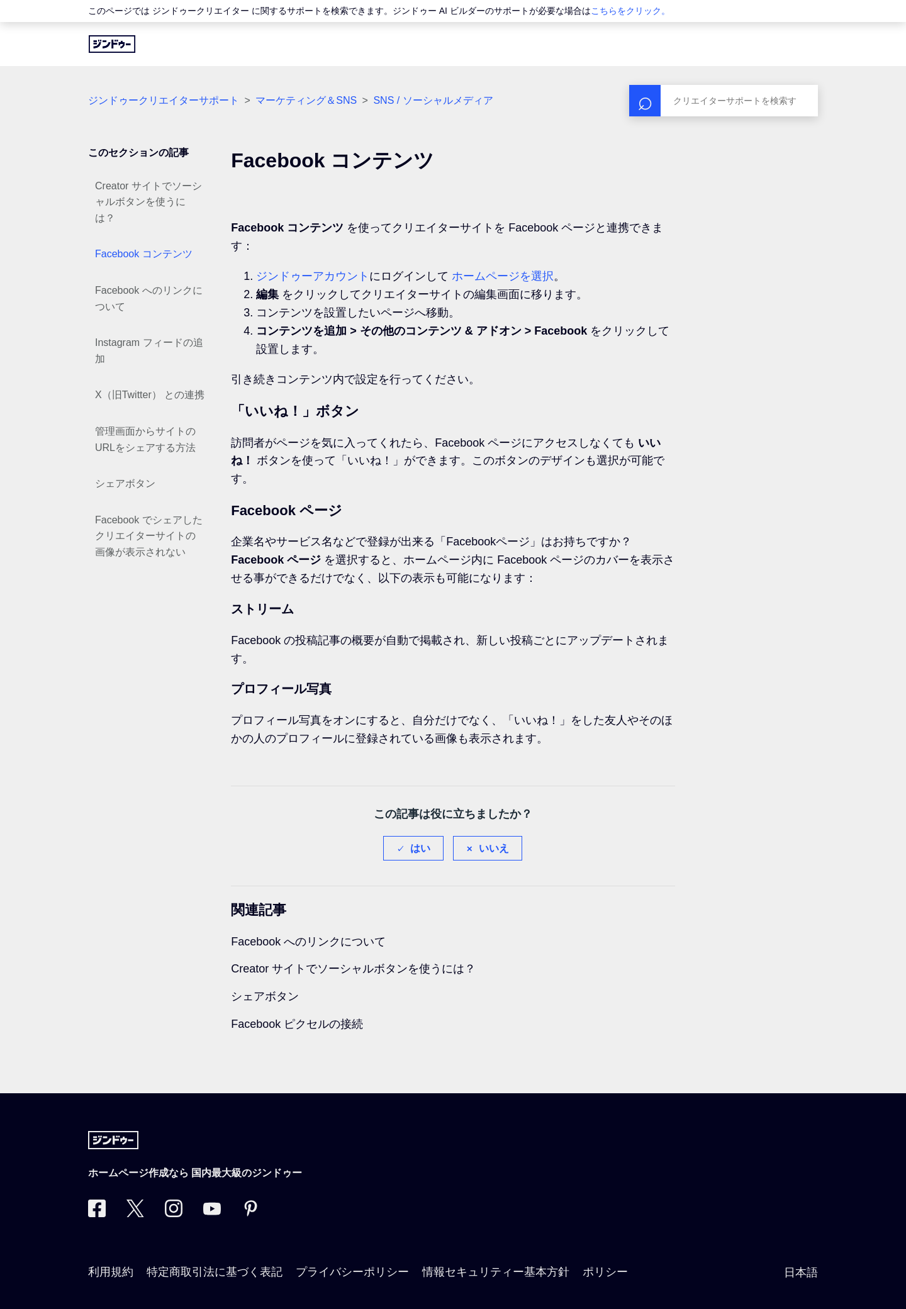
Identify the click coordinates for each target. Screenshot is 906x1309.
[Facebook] (97, 1213)
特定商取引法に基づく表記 (214, 1272)
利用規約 (110, 1272)
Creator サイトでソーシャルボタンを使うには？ (148, 202)
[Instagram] (173, 1213)
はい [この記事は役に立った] (420, 848)
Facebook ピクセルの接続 (297, 1024)
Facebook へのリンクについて (149, 298)
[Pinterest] (250, 1213)
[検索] (723, 100)
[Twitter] (135, 1213)
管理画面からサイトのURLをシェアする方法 (145, 439)
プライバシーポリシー (352, 1272)
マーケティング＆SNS (306, 100)
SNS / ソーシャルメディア (433, 100)
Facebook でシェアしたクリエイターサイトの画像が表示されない (149, 536)
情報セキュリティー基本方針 (495, 1272)
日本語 (801, 1272)
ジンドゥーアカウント (312, 276)
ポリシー (605, 1272)
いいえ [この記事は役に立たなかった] (494, 848)
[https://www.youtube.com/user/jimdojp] (212, 1213)
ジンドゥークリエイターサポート (163, 100)
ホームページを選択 (503, 276)
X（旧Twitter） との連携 (149, 394)
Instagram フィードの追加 (149, 350)
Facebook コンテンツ (144, 253)
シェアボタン (125, 483)
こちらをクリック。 (630, 11)
